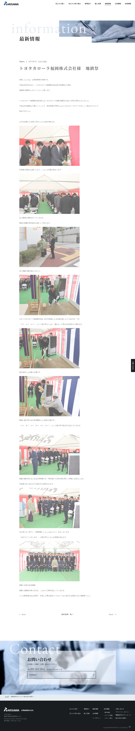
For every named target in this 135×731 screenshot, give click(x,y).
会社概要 (118, 4)
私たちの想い (60, 4)
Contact (78, 666)
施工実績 (98, 4)
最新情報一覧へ (67, 625)
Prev (24, 625)
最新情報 (108, 4)
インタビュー (96, 712)
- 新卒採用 (107, 707)
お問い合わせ (133, 365)
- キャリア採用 (108, 710)
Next (111, 625)
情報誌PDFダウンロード (123, 709)
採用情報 (128, 4)
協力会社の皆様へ (29, 691)
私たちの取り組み (75, 4)
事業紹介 (88, 4)
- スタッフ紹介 (108, 713)
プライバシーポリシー (122, 706)
